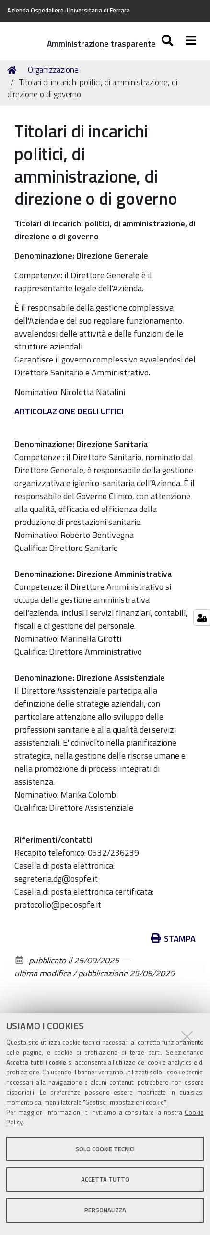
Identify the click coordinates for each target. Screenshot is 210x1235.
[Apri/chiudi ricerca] (168, 41)
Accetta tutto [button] (105, 1179)
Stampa (173, 938)
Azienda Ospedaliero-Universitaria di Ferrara (68, 10)
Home (13, 70)
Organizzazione (53, 69)
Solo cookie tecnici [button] (105, 1149)
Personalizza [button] (105, 1210)
